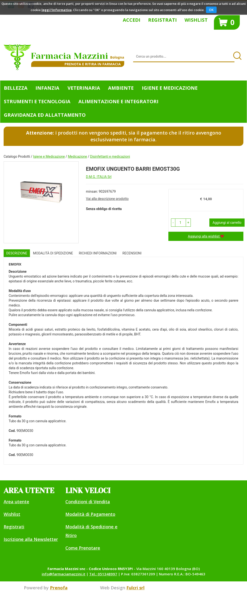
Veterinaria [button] (84, 88)
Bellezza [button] (15, 88)
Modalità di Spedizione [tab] (53, 253)
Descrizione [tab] (16, 253)
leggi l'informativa (56, 10)
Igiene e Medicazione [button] (170, 88)
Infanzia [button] (47, 88)
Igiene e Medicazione (49, 156)
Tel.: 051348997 (103, 574)
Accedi (131, 20)
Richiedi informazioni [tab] (98, 253)
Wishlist (196, 20)
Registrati (162, 20)
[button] (173, 222)
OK (211, 9)
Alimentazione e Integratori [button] (118, 101)
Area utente (16, 501)
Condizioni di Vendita (87, 501)
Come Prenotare (82, 548)
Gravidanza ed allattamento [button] (45, 115)
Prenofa (59, 588)
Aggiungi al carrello (227, 223)
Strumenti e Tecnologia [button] (37, 101)
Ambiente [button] (121, 88)
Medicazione (77, 156)
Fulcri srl (135, 588)
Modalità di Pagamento (90, 514)
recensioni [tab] (131, 253)
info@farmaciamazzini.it (63, 574)
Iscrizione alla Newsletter (31, 539)
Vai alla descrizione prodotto (107, 199)
